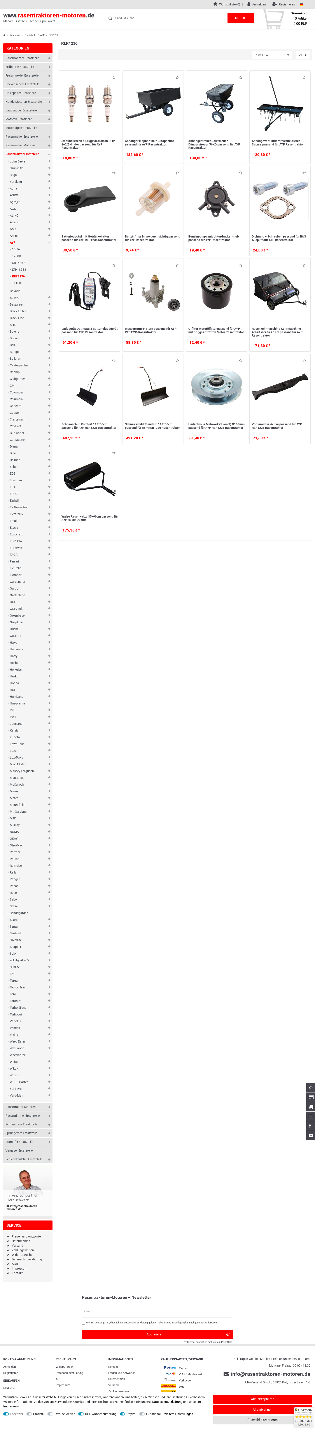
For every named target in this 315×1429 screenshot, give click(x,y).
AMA (13, 229)
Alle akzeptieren (262, 1399)
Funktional (153, 1414)
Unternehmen (21, 1241)
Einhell (14, 500)
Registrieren (10, 1372)
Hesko (14, 676)
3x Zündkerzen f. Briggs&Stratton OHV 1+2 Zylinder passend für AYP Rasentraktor (88, 144)
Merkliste (9, 1388)
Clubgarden (18, 379)
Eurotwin (16, 548)
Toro (13, 994)
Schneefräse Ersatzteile (21, 1124)
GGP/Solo (16, 608)
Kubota (15, 737)
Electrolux (16, 514)
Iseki (13, 717)
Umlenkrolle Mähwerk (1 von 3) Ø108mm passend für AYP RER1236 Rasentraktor (216, 425)
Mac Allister (18, 764)
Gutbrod (15, 636)
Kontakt (17, 1273)
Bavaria (15, 291)
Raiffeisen (16, 865)
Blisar (14, 324)
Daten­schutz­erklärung (69, 1372)
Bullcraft (15, 358)
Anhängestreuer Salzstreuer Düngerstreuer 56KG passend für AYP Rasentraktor (214, 144)
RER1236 (18, 276)
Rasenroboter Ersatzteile (22, 58)
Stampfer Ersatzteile (19, 1142)
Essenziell (16, 1414)
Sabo (13, 899)
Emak (14, 521)
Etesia (14, 527)
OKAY (14, 838)
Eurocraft (16, 534)
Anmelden (9, 1366)
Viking (14, 1034)
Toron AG (16, 1001)
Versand (17, 1245)
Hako (13, 642)
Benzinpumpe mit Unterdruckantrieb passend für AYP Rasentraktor (213, 238)
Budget (15, 352)
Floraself (16, 575)
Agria (13, 188)
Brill (12, 345)
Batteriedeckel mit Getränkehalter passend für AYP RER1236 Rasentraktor (88, 238)
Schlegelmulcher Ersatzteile (23, 1159)
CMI (12, 385)
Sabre (14, 906)
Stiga (13, 175)
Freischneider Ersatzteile (21, 75)
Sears (14, 919)
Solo (13, 953)
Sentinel (15, 933)
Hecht (14, 663)
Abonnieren (188, 1334)
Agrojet (15, 202)
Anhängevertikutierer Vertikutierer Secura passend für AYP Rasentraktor (278, 142)
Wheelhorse (18, 1055)
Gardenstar (17, 581)
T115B (16, 283)
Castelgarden (19, 365)
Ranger (15, 879)
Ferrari (14, 561)
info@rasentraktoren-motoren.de (22, 1208)
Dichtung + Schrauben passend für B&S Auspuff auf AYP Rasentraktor (279, 238)
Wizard (14, 1075)
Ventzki (15, 1028)
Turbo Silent (18, 1007)
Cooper (15, 412)
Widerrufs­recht (65, 1366)
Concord (15, 406)
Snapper (15, 947)
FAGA (14, 554)
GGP (13, 602)
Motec (14, 798)
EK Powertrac (19, 507)
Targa (14, 980)
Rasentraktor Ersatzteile (23, 35)
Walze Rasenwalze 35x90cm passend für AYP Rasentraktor (89, 518)
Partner (15, 852)
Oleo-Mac (16, 845)
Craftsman (17, 419)
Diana (14, 446)
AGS (13, 208)
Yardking (16, 181)
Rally (13, 872)
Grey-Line (16, 622)
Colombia (16, 392)
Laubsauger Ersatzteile (21, 110)
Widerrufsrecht (22, 1254)
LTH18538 (19, 269)
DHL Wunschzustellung (101, 1414)
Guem (14, 629)
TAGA (14, 974)
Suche (240, 18)
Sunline (15, 967)
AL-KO (14, 215)
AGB (15, 1264)
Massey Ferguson (22, 771)
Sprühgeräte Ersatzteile (21, 1133)
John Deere (17, 161)
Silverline (16, 940)
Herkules (16, 669)
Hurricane (16, 696)
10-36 (16, 249)
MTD (13, 818)
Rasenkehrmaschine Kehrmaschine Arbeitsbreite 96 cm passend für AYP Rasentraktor (277, 332)
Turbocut (16, 1014)
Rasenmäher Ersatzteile (21, 136)
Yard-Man (16, 1095)
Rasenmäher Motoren (20, 145)
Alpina (14, 222)
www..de (48, 18)
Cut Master (17, 439)
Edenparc (16, 480)
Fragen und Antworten (27, 1236)
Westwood (17, 1048)
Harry (14, 656)
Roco (13, 892)
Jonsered (16, 723)
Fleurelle (15, 568)
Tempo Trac (18, 987)
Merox (14, 791)
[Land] (301, 4)
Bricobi (14, 338)
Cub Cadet (17, 433)
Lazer (14, 750)
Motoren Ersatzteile (18, 119)
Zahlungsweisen (23, 1250)
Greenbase (17, 615)
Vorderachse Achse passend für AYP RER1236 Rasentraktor (277, 425)
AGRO (14, 195)
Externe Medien (64, 1414)
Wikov (14, 1068)
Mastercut (17, 777)
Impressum (19, 1268)
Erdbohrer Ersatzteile (19, 66)
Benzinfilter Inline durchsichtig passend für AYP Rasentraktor (152, 238)
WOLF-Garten (19, 1082)
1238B (16, 256)
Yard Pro (16, 1089)
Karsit (14, 730)
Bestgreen (17, 304)
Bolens (14, 331)
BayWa (14, 297)
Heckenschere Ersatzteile (22, 84)
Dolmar (15, 460)
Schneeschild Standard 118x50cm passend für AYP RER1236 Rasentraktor (152, 425)
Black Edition (18, 311)
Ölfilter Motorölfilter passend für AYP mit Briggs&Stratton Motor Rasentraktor (216, 330)
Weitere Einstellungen (178, 1414)
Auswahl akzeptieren (262, 1420)
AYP (42, 35)
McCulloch (17, 784)
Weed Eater (17, 1041)
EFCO (14, 494)
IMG (13, 710)
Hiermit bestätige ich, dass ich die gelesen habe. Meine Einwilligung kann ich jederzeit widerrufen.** (153, 1322)
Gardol (14, 588)
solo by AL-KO (19, 960)
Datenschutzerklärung (27, 1259)
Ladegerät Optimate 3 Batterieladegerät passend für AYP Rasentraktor (89, 330)
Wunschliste (114, 78)
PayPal (131, 1414)
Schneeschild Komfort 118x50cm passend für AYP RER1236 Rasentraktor (88, 425)
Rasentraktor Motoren (20, 1107)
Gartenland (17, 595)
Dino (13, 453)
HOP (13, 690)
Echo (13, 466)
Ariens (14, 236)
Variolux (15, 1021)
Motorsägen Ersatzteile (21, 128)
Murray (15, 825)
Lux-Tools (16, 757)
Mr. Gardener (19, 811)
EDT (12, 487)
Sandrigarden (19, 913)
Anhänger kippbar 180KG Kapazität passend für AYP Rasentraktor (149, 142)
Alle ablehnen (262, 1410)
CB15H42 (18, 263)
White (14, 1061)
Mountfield (17, 805)
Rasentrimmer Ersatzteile (22, 1115)
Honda (14, 683)
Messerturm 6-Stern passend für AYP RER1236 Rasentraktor (151, 330)
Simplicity (16, 168)
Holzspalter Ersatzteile (20, 93)
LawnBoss (17, 744)
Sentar (14, 926)
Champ (15, 372)
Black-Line (17, 318)
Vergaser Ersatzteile (19, 1150)
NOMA (14, 832)
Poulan (14, 859)
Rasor (14, 886)
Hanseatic (17, 649)
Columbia (16, 399)
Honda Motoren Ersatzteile (23, 101)
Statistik (38, 1414)
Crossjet (15, 426)
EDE (12, 473)
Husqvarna (17, 703)
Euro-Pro (16, 541)
